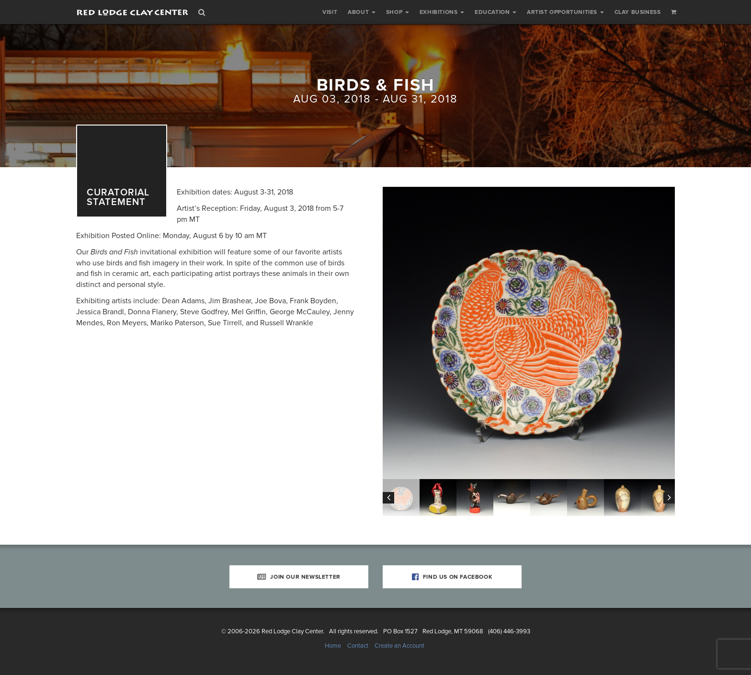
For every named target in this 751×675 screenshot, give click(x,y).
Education (495, 12)
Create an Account (399, 646)
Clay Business (637, 12)
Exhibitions (442, 12)
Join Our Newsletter (299, 576)
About (362, 12)
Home (333, 646)
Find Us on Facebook (452, 576)
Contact (357, 646)
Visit (329, 12)
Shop (397, 12)
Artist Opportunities (565, 12)
